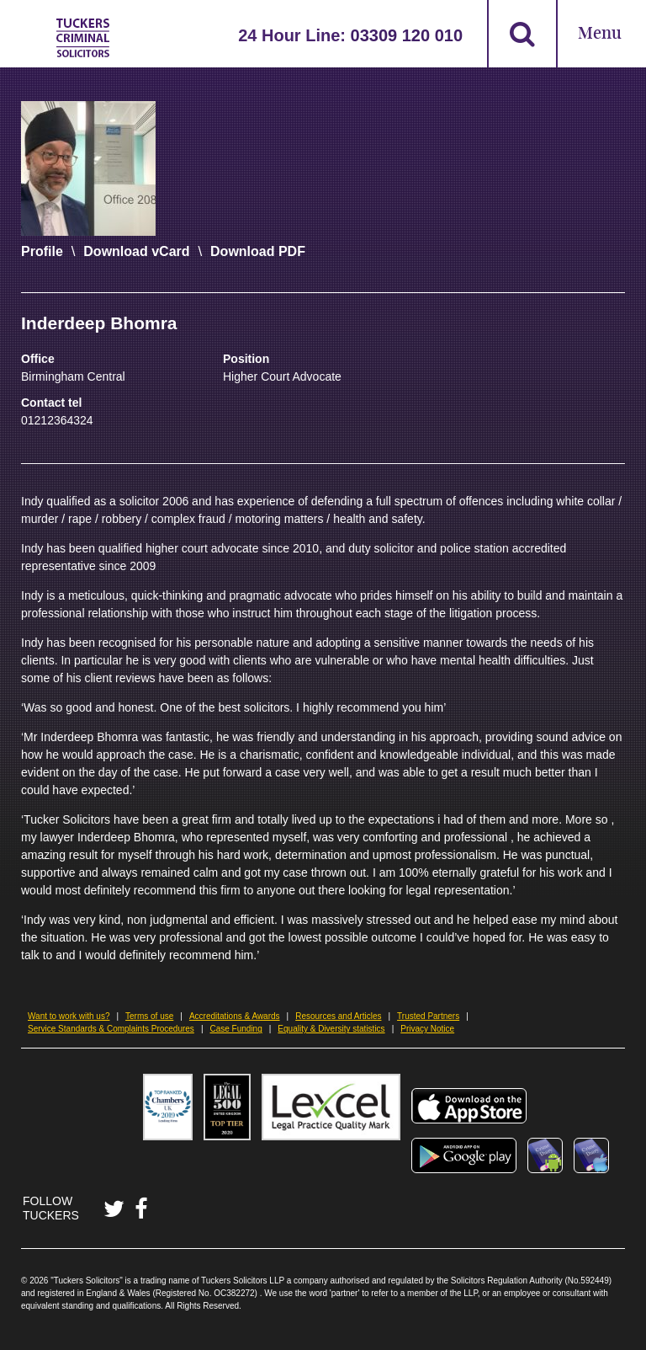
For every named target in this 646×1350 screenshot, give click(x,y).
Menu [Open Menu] (600, 34)
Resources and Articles (338, 1016)
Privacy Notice (427, 1028)
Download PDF (257, 251)
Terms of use (149, 1016)
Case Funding (235, 1028)
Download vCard (136, 251)
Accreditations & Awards (234, 1016)
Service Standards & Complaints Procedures (111, 1028)
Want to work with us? (68, 1016)
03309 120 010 (407, 35)
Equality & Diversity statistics (331, 1028)
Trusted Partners (428, 1016)
